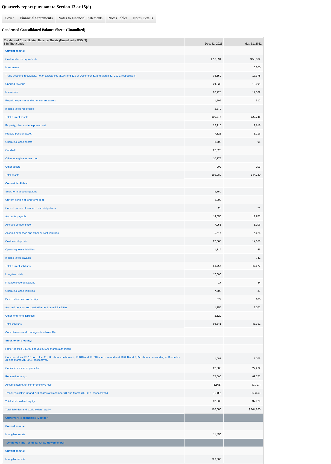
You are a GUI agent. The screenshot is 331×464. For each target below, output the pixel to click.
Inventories (11, 92)
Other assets (12, 166)
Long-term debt (14, 274)
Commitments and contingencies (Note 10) (30, 332)
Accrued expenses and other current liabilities (32, 233)
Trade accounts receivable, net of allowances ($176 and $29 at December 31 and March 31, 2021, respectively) (70, 75)
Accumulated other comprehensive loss (28, 384)
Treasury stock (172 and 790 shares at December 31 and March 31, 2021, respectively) (56, 393)
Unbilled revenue (15, 84)
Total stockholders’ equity (20, 401)
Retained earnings (16, 376)
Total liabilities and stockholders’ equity (28, 409)
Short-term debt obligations (21, 191)
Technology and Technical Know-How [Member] (35, 442)
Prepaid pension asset (18, 133)
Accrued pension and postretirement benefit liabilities (36, 307)
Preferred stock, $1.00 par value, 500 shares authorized (38, 348)
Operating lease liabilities (20, 249)
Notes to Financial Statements (81, 18)
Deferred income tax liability (21, 299)
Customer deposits (16, 241)
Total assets (12, 175)
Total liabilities (13, 324)
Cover (9, 18)
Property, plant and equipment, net (25, 125)
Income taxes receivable (19, 108)
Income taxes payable (18, 257)
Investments (12, 67)
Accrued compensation (18, 224)
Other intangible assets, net (21, 158)
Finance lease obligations (20, 282)
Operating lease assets (18, 141)
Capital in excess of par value (22, 368)
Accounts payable (15, 216)
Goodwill (10, 150)
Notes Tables (117, 18)
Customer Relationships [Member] (26, 417)
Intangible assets (15, 434)
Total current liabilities (18, 266)
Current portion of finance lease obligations (30, 208)
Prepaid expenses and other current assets (30, 100)
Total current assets (16, 117)
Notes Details (143, 18)
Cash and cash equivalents (21, 59)
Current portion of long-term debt (24, 199)
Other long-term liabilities (20, 315)
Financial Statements (36, 18)
